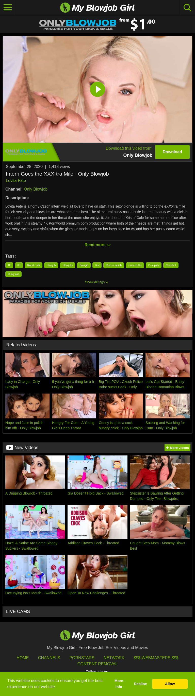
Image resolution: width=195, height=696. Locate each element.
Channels (49, 658)
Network (114, 658)
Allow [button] (170, 684)
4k (9, 265)
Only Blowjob (35, 189)
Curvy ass (13, 274)
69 (19, 265)
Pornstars (81, 658)
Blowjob (51, 265)
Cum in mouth (114, 265)
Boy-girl (83, 265)
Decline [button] (140, 684)
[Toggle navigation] (7, 7)
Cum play (153, 265)
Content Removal (97, 664)
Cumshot (171, 265)
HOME (23, 658)
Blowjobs (67, 265)
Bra (97, 265)
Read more (97, 245)
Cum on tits (134, 265)
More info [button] (119, 684)
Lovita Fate (16, 180)
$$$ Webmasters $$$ (156, 658)
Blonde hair (33, 265)
